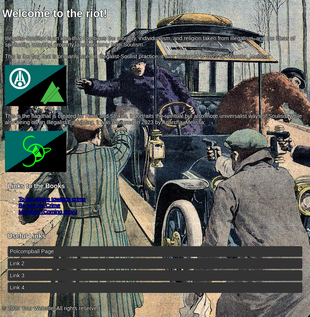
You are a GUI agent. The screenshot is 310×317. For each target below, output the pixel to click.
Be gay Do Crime (39, 205)
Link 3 (17, 275)
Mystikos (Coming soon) (48, 212)
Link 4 (17, 287)
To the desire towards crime (52, 199)
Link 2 (17, 263)
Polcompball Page (32, 251)
